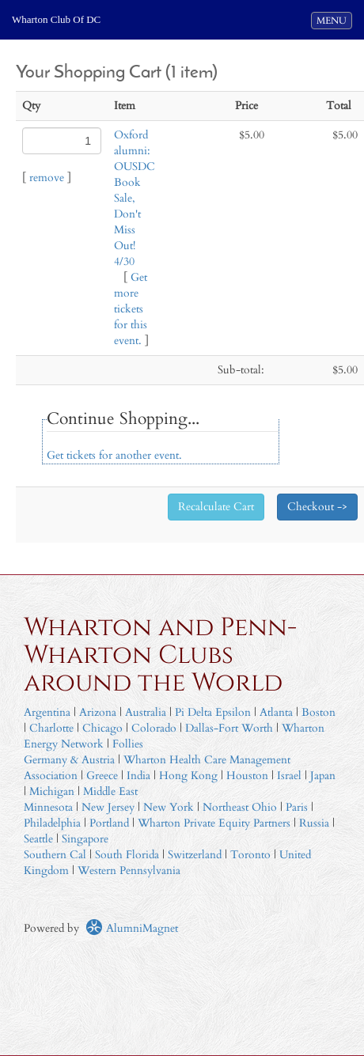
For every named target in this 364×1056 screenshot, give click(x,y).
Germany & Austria (69, 759)
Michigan (51, 791)
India (138, 775)
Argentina (47, 712)
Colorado (153, 728)
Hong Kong (188, 775)
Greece (102, 775)
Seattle (38, 838)
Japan (323, 775)
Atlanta (276, 712)
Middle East (110, 791)
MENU (334, 20)
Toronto (250, 854)
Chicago (102, 728)
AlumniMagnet (131, 928)
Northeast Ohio (240, 807)
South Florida (127, 854)
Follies (127, 743)
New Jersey (110, 807)
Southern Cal (55, 854)
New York (168, 807)
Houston (247, 775)
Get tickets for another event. (114, 455)
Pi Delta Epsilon (213, 712)
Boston (318, 712)
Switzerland (195, 854)
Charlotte (51, 728)
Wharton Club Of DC (56, 19)
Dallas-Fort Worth (229, 728)
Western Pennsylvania (129, 870)
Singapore (85, 838)
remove (46, 177)
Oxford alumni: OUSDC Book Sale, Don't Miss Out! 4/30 (134, 198)
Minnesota (48, 807)
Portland (109, 823)
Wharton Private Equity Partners (214, 823)
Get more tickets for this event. (130, 309)
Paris (297, 807)
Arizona (97, 712)
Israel (289, 775)
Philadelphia (52, 823)
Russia (314, 823)
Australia (145, 712)
